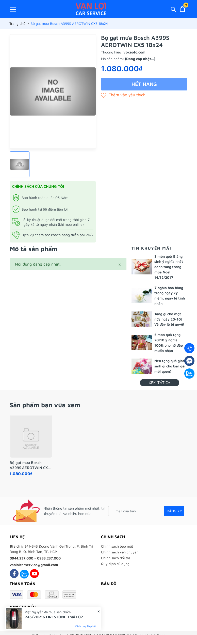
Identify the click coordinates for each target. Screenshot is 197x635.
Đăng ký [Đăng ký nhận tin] (174, 511)
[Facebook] (14, 573)
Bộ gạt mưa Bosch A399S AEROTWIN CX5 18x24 (30, 465)
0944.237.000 (21, 558)
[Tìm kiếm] (173, 9)
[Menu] (13, 9)
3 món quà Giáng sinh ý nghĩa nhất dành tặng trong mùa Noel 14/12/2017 (168, 266)
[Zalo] (24, 573)
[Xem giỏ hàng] (182, 9)
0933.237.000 (49, 558)
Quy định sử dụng (115, 564)
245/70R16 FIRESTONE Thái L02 (54, 617)
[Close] (119, 264)
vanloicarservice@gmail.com (34, 565)
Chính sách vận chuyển (120, 552)
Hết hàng (144, 84)
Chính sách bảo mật (117, 546)
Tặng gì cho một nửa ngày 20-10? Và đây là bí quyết (169, 319)
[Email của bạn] (146, 511)
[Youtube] (34, 573)
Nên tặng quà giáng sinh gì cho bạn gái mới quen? (170, 366)
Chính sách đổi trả (115, 558)
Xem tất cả (159, 382)
